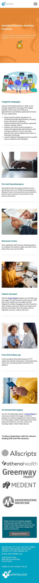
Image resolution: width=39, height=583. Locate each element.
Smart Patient (13, 298)
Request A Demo (19, 534)
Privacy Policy (20, 567)
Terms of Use (7, 567)
